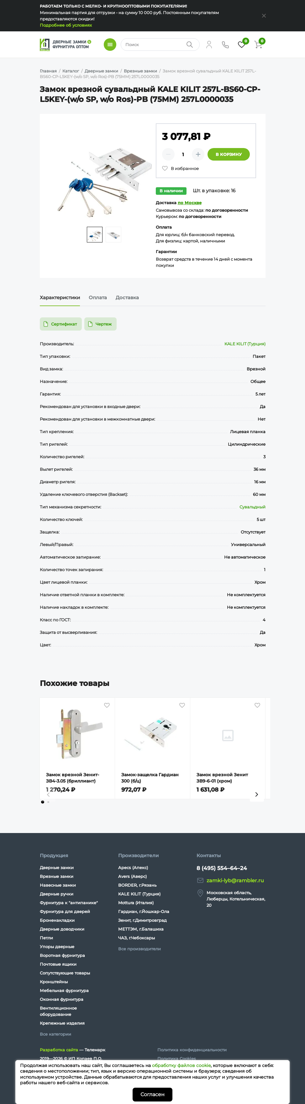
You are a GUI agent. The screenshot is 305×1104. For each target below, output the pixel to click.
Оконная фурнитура (61, 999)
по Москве (190, 202)
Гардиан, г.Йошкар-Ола (143, 911)
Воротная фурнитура (62, 955)
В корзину (229, 154)
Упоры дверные (57, 946)
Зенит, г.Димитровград (142, 920)
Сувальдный (252, 506)
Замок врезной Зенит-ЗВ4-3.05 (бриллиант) (72, 778)
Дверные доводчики (62, 929)
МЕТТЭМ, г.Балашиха (141, 929)
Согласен (152, 1094)
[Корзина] (258, 44)
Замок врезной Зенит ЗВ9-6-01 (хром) (222, 778)
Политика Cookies (176, 1058)
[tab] (42, 802)
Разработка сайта (59, 1049)
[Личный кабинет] (209, 44)
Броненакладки (57, 920)
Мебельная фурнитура (64, 990)
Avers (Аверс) (132, 876)
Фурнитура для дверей (65, 911)
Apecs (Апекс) (133, 867)
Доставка (127, 297)
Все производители (139, 948)
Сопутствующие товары (65, 972)
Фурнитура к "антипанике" (69, 902)
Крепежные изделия (62, 1023)
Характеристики (60, 297)
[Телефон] (225, 44)
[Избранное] (241, 44)
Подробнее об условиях (66, 25)
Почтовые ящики (58, 964)
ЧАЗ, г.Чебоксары (136, 937)
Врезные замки (56, 876)
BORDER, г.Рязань (137, 885)
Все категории (55, 1034)
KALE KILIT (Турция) (245, 343)
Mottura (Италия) (136, 902)
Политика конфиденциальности (192, 1049)
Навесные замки (58, 885)
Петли (46, 937)
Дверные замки (57, 867)
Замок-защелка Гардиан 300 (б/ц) (150, 778)
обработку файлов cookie (181, 1065)
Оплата (98, 297)
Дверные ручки (56, 893)
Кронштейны (54, 981)
